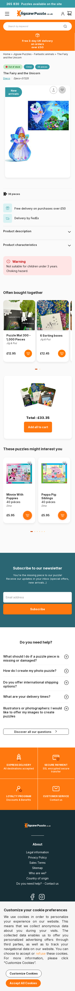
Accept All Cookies (23, 983)
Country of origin (37, 878)
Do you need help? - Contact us (37, 883)
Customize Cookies (24, 973)
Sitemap (37, 868)
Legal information (37, 852)
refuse (41, 953)
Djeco (6, 78)
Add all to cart (38, 427)
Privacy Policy (37, 857)
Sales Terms (37, 862)
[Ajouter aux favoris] (62, 90)
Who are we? (37, 873)
